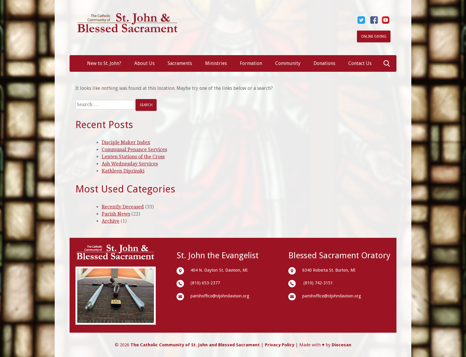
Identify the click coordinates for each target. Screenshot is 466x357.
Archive (110, 221)
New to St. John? (104, 63)
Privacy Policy (279, 345)
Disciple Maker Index (126, 142)
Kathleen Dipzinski (123, 171)
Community (287, 63)
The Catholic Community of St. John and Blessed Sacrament (195, 345)
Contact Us (359, 63)
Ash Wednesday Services (130, 164)
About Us (144, 63)
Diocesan (341, 345)
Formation (251, 63)
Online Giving (373, 36)
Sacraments (180, 63)
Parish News (116, 214)
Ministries (216, 63)
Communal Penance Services (134, 149)
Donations (324, 63)
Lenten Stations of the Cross (133, 157)
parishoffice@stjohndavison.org (220, 296)
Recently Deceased (123, 207)
